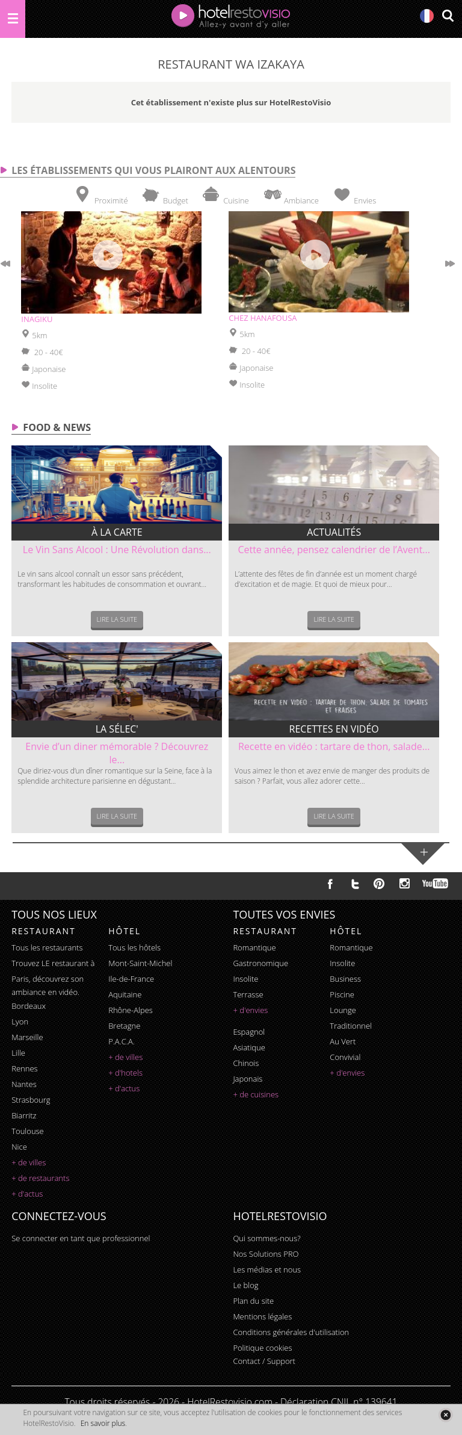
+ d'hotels (125, 1072)
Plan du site (253, 1300)
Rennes (24, 1068)
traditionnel (351, 1025)
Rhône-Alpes (130, 1010)
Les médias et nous (267, 1269)
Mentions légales (262, 1316)
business (345, 978)
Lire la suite (117, 619)
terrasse (248, 994)
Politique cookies (262, 1347)
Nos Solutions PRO (265, 1253)
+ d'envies (250, 1010)
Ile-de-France (131, 978)
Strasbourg (30, 1099)
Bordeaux (28, 1005)
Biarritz (23, 1115)
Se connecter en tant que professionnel (80, 1238)
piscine (342, 994)
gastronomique (260, 963)
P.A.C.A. (121, 1041)
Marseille (27, 1037)
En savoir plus (103, 1423)
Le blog (245, 1285)
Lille (18, 1052)
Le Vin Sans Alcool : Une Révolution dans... (117, 549)
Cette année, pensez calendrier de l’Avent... (334, 549)
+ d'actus (27, 1193)
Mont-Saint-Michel (140, 963)
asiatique (249, 1047)
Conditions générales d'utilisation (291, 1332)
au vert (343, 1041)
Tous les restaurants (46, 947)
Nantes (23, 1084)
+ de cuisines (256, 1094)
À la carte (117, 532)
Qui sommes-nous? (266, 1238)
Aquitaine (124, 994)
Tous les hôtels (134, 947)
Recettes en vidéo (334, 729)
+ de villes (28, 1162)
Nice (19, 1146)
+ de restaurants (40, 1178)
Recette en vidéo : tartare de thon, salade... (334, 746)
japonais (247, 1078)
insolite (245, 978)
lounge (343, 1010)
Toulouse (27, 1131)
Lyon (19, 1021)
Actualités (334, 532)
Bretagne (124, 1025)
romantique (254, 947)
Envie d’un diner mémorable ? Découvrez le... (116, 753)
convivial (345, 1057)
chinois (246, 1063)
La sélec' (117, 729)
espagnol (249, 1031)
